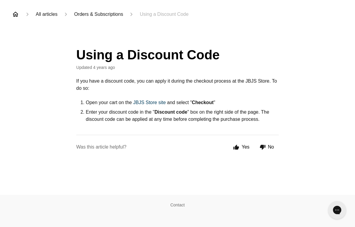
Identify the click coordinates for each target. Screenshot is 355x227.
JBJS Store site (149, 102)
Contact (177, 205)
